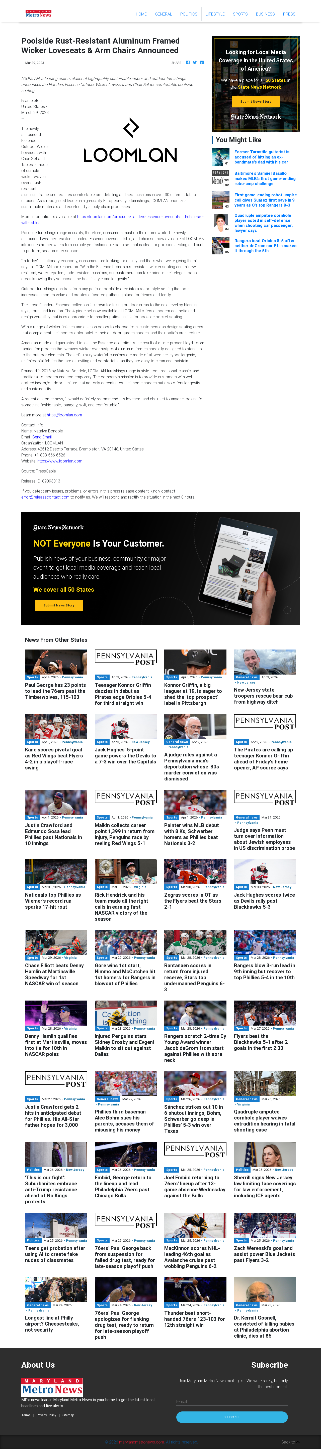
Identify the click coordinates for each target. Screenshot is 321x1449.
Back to (290, 1441)
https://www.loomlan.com (59, 460)
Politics (188, 14)
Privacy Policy (46, 1415)
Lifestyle (215, 14)
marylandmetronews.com (141, 1441)
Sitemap (68, 1415)
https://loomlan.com (64, 414)
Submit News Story (255, 101)
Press (289, 14)
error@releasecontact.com (45, 497)
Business (265, 14)
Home (143, 14)
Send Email (42, 436)
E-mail (181, 1401)
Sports (240, 14)
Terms (26, 1415)
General (163, 14)
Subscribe (232, 1417)
